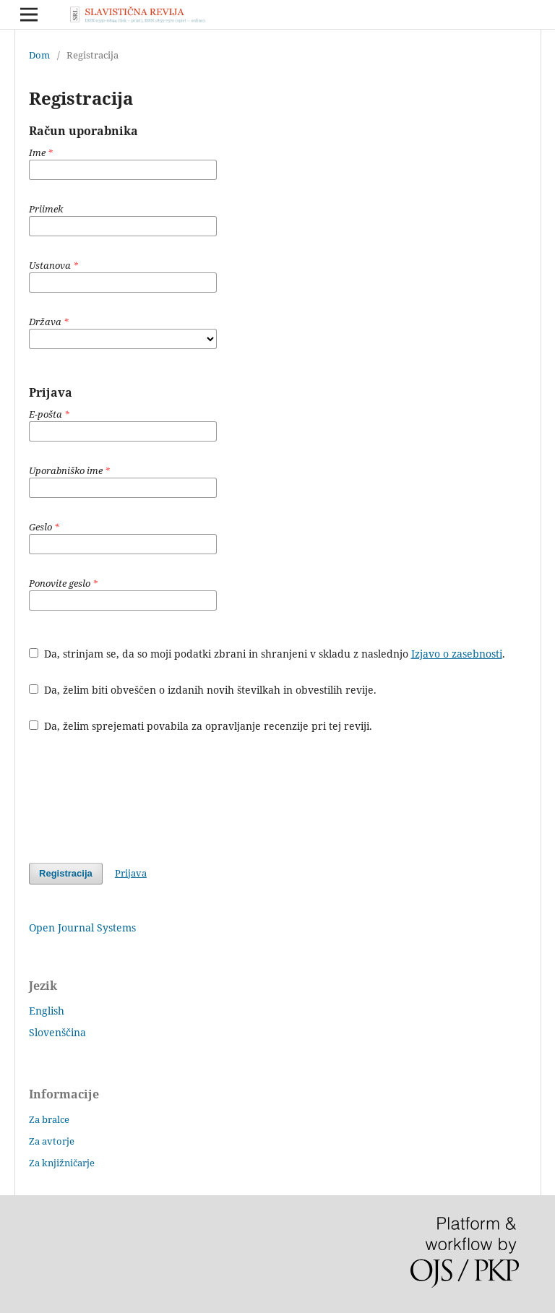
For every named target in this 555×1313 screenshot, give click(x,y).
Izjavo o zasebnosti (456, 653)
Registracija (65, 873)
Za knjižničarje (62, 1162)
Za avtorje (51, 1141)
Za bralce (49, 1119)
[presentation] (139, 798)
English (46, 1010)
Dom (39, 54)
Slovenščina (57, 1032)
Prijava (131, 872)
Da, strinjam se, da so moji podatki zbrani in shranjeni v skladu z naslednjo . (267, 653)
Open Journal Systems (82, 927)
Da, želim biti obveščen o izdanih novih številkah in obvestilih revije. (203, 690)
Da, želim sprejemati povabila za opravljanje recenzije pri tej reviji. (200, 726)
